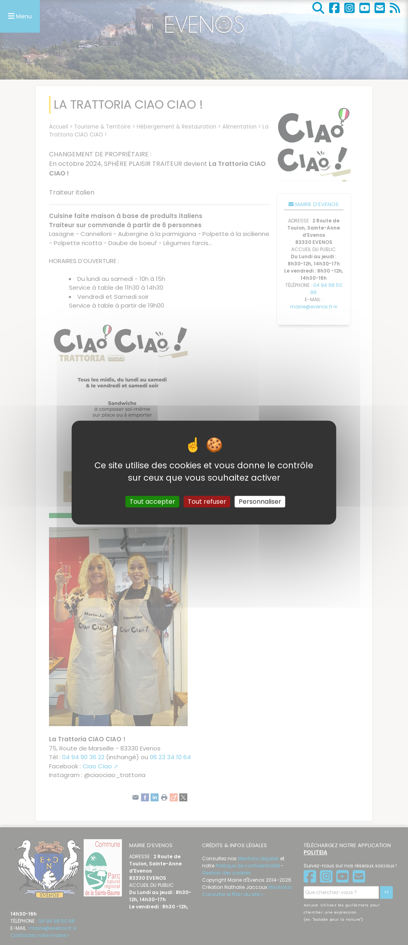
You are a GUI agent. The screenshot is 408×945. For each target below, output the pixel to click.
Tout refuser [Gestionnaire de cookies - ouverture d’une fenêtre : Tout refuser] (207, 501)
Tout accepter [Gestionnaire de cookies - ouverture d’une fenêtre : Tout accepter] (152, 501)
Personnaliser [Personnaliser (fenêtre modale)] (260, 501)
